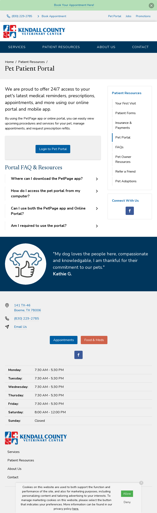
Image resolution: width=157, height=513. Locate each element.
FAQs (119, 147)
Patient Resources (61, 47)
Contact (140, 47)
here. (75, 509)
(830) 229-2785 (26, 318)
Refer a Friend (125, 171)
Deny (127, 502)
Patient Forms (125, 113)
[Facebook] (130, 211)
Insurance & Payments (123, 125)
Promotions (143, 16)
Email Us (20, 327)
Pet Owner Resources (123, 159)
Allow (127, 494)
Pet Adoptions (126, 181)
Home (9, 62)
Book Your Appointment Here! (74, 5)
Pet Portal (114, 16)
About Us (106, 47)
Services (17, 47)
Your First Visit (125, 103)
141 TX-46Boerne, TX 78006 (27, 308)
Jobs (128, 16)
